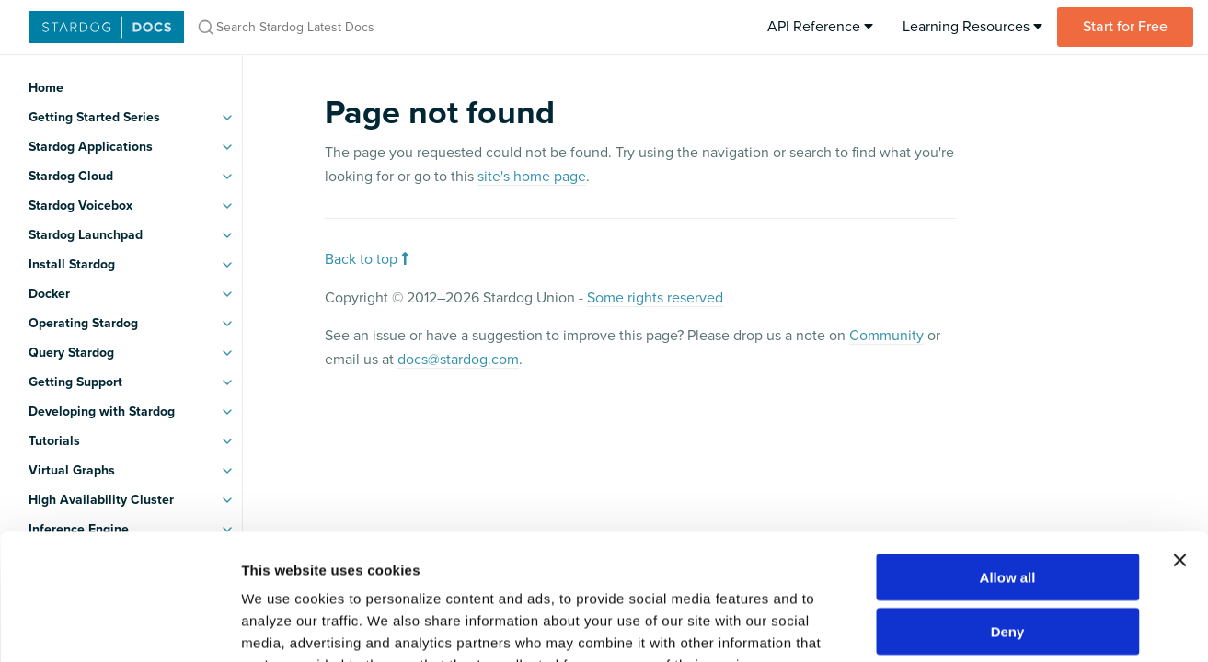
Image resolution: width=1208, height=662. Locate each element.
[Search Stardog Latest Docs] (430, 27)
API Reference (820, 26)
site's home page (531, 176)
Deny (1008, 518)
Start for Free (1125, 26)
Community (886, 335)
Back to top (366, 259)
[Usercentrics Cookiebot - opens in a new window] (119, 626)
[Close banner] (1179, 446)
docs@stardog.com (458, 359)
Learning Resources (972, 26)
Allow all (1008, 464)
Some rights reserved (655, 298)
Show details (965, 625)
